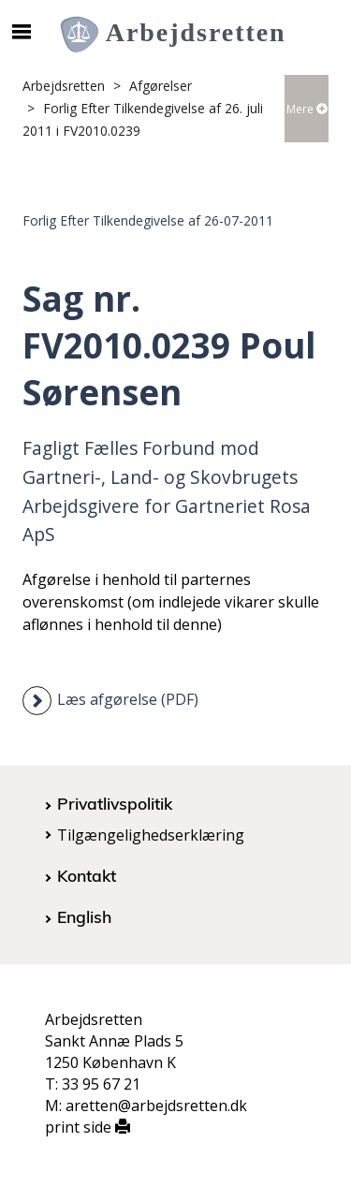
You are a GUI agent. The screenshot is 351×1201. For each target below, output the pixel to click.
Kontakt (86, 875)
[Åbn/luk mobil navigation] (21, 32)
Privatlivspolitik (114, 803)
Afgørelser (160, 86)
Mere (307, 109)
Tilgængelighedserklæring (150, 835)
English (84, 916)
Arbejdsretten (63, 86)
